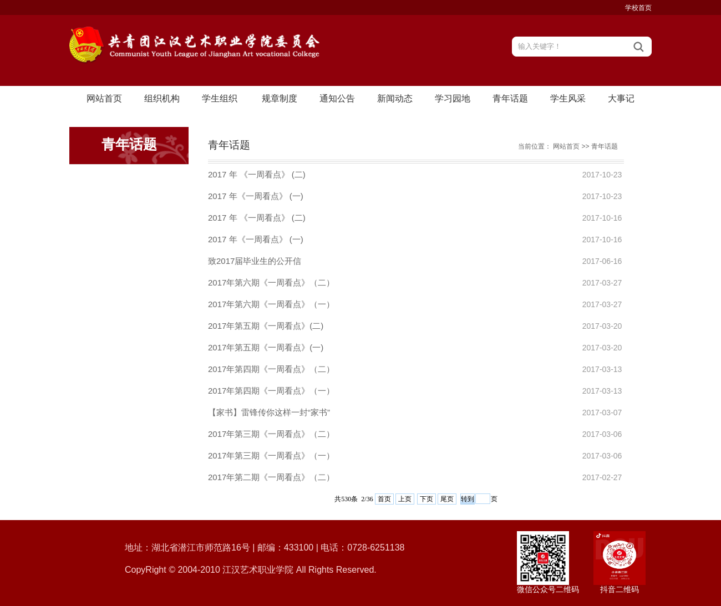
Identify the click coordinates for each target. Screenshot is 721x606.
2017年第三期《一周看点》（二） (271, 434)
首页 (384, 499)
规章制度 (279, 98)
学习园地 (452, 98)
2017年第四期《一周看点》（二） (271, 369)
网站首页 (104, 98)
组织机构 (162, 98)
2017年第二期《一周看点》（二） (271, 477)
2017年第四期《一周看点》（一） (271, 390)
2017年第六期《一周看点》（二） (271, 282)
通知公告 (337, 98)
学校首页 (638, 8)
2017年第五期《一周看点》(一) (265, 347)
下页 (426, 499)
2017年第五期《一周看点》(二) (265, 325)
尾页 (447, 499)
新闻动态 (395, 98)
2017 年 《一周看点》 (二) (257, 174)
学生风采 (568, 98)
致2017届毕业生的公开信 (254, 261)
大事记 (621, 98)
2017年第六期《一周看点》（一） (271, 304)
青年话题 (510, 98)
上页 (405, 499)
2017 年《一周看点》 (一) (255, 196)
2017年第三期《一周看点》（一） (271, 455)
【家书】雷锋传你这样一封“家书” (269, 412)
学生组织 (219, 98)
